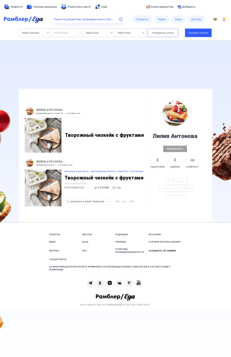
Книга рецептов (159, 7)
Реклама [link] (120, 242)
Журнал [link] (54, 251)
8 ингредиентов (77, 188)
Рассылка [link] (155, 234)
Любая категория (35, 32)
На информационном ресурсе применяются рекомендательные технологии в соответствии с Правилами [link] (110, 268)
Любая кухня (99, 32)
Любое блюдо (67, 32)
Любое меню (131, 32)
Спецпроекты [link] (57, 259)
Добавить (186, 7)
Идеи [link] (52, 242)
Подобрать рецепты (198, 32)
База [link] (85, 242)
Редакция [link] (121, 234)
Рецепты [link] (54, 234)
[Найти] (121, 19)
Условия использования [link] (165, 242)
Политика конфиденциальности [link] (129, 250)
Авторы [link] (87, 234)
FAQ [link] (84, 251)
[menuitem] (13, 7)
